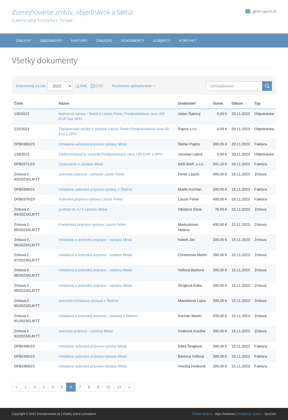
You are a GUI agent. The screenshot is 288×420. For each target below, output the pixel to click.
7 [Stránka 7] (80, 387)
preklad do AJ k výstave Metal (83, 209)
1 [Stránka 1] (25, 387)
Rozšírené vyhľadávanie (134, 86)
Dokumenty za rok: (31, 86)
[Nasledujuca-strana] (129, 387)
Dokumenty (133, 40)
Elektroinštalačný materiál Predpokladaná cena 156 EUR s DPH (111, 154)
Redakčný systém (249, 414)
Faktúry (79, 40)
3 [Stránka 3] (44, 387)
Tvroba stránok (202, 414)
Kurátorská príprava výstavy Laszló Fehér (92, 224)
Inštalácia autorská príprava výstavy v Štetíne (95, 189)
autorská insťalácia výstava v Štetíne (88, 301)
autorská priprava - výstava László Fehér (92, 174)
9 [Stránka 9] (98, 387)
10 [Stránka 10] (108, 387)
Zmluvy (23, 40)
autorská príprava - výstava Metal (86, 331)
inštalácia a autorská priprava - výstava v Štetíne (98, 316)
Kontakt (188, 40)
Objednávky (51, 40)
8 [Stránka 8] (89, 387)
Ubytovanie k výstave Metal (81, 164)
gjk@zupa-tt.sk (264, 11)
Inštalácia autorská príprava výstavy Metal (93, 144)
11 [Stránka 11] (119, 387)
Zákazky (104, 40)
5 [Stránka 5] (62, 387)
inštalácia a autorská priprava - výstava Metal (95, 240)
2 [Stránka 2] (34, 387)
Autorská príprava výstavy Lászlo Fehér (91, 199)
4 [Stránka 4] (53, 387)
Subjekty (161, 40)
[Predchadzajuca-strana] (16, 387)
